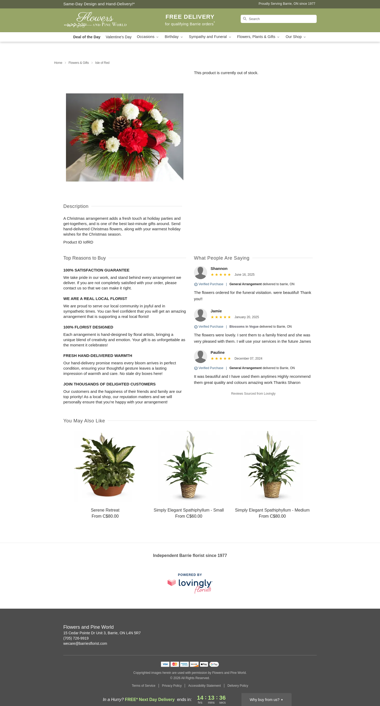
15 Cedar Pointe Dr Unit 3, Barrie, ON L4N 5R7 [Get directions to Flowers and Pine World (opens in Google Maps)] (102, 633)
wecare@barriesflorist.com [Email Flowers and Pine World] (85, 643)
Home (58, 63)
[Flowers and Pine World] (101, 20)
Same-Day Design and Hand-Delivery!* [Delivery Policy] (99, 4)
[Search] (279, 19)
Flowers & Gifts (79, 63)
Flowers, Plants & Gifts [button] (259, 37)
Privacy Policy (172, 685)
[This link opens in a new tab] (190, 583)
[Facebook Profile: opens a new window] (313, 627)
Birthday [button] (174, 37)
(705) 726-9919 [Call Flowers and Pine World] (76, 638)
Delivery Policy (237, 685)
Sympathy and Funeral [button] (210, 37)
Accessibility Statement (204, 685)
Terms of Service (143, 685)
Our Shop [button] (296, 37)
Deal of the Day (87, 37)
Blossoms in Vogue (244, 326)
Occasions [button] (148, 37)
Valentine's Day (119, 37)
